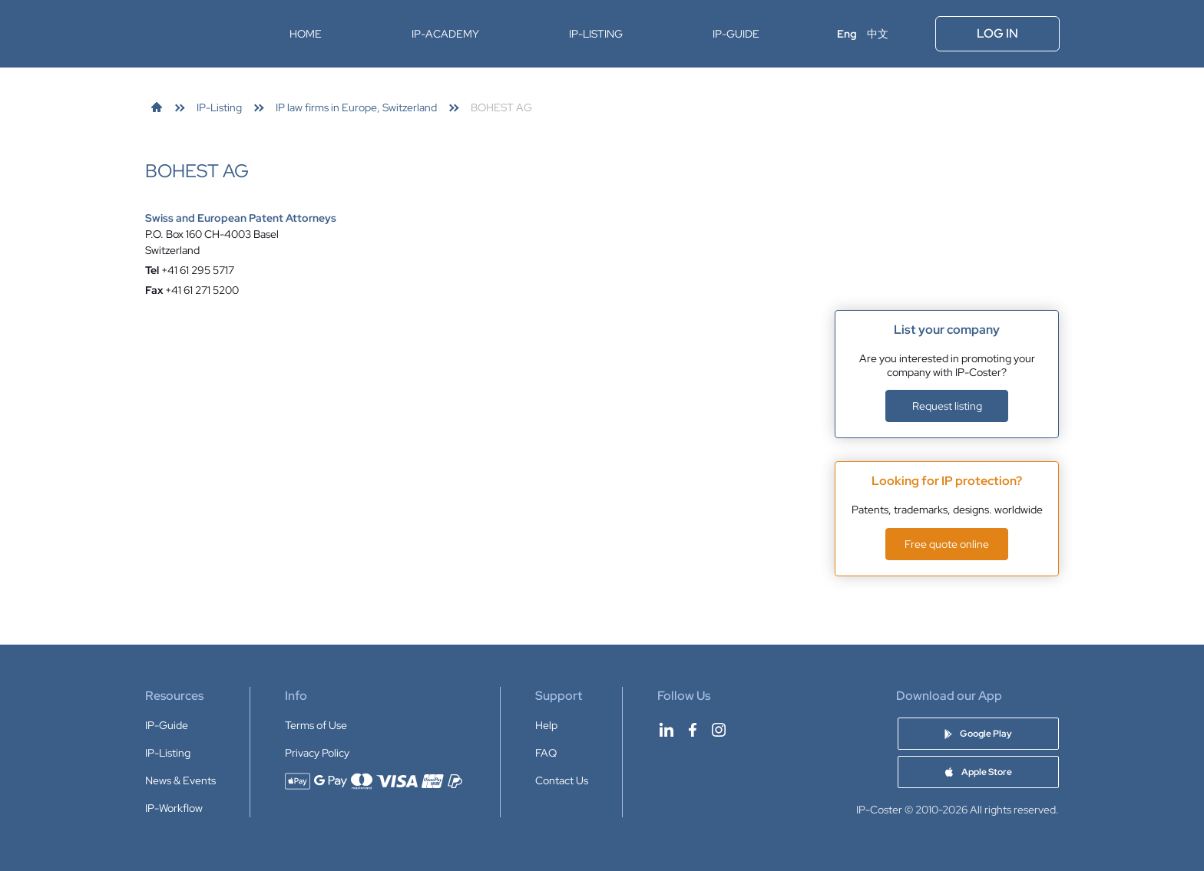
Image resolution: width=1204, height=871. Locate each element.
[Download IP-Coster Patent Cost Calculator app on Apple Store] (978, 772)
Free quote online (947, 544)
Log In (997, 33)
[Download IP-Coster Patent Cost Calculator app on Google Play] (978, 734)
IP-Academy (445, 34)
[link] (156, 107)
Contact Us (561, 780)
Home (305, 34)
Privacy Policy (317, 753)
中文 (877, 34)
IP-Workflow (174, 808)
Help (546, 725)
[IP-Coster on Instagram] (719, 730)
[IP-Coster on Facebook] (692, 730)
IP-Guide (736, 34)
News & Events (180, 780)
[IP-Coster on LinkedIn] (666, 730)
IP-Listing (596, 34)
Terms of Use (316, 725)
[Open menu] (913, 34)
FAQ (546, 753)
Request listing (947, 406)
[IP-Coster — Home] (193, 33)
